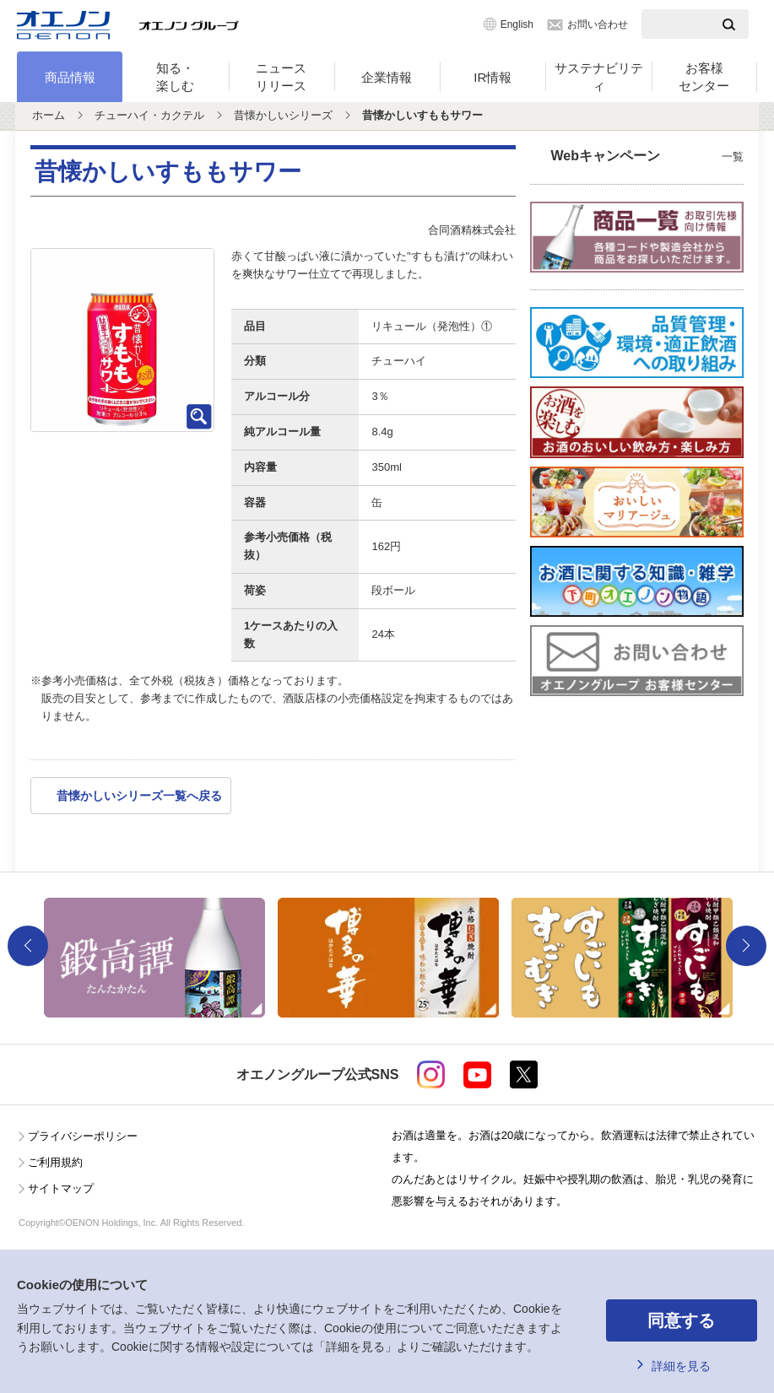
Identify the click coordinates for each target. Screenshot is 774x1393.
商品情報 (70, 77)
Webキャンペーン (647, 157)
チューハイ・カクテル (149, 115)
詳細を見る (681, 1366)
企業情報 (386, 77)
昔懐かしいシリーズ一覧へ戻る (139, 795)
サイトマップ (61, 1188)
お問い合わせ (597, 24)
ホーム (48, 115)
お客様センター (704, 77)
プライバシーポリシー (83, 1136)
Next (746, 946)
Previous (28, 946)
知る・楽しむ (175, 77)
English (517, 24)
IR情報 (492, 77)
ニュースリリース (281, 77)
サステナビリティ (599, 77)
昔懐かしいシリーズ (283, 115)
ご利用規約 (55, 1162)
